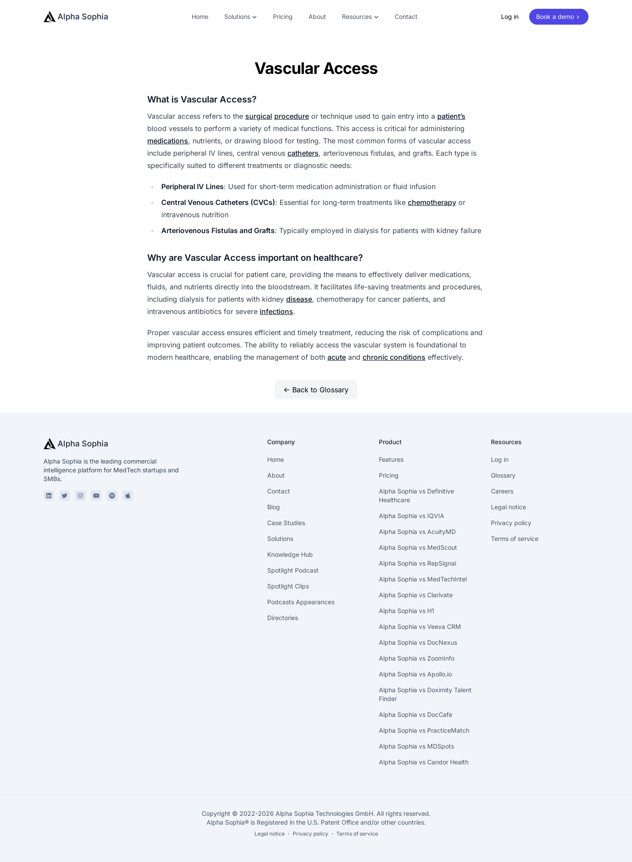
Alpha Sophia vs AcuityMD (417, 531)
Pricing (283, 16)
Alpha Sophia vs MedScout (418, 547)
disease (299, 299)
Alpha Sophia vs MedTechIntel (423, 579)
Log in (510, 16)
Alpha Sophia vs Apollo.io (415, 674)
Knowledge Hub (290, 554)
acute (336, 357)
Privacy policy (511, 522)
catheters (303, 153)
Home (200, 16)
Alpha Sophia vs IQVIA (411, 515)
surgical (258, 116)
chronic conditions (394, 357)
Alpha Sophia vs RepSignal (417, 563)
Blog (273, 507)
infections (276, 311)
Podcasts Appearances (300, 602)
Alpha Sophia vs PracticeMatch (424, 730)
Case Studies (286, 522)
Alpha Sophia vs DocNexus (418, 642)
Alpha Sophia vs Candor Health (424, 762)
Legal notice (508, 507)
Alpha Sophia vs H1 (406, 610)
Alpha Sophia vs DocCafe (415, 714)
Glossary (503, 475)
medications (167, 140)
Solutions (280, 538)
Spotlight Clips (288, 586)
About (317, 16)
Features (391, 459)
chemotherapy (432, 202)
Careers (502, 491)
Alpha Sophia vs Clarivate (416, 595)
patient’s (451, 116)
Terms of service (514, 538)
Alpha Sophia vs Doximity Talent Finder (425, 694)
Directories (282, 617)
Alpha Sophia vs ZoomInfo (416, 658)
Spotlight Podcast (293, 570)
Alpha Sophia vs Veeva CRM (420, 626)
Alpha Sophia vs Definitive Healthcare (416, 495)
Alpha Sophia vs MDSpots (416, 746)
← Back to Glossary (316, 389)
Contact (406, 16)
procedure (291, 116)
